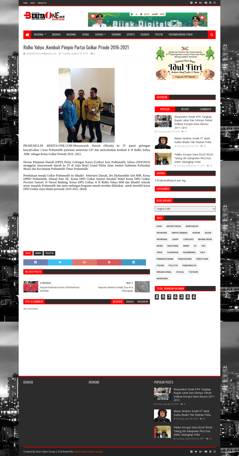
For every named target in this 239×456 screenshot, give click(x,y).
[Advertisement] (86, 221)
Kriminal (162, 239)
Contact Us (42, 2)
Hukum (196, 233)
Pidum (160, 265)
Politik (159, 34)
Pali (202, 252)
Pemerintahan (165, 259)
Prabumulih (189, 265)
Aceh (159, 226)
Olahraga (172, 252)
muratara (162, 278)
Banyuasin (192, 226)
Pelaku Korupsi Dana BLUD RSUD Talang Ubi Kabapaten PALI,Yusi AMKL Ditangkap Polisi (193, 158)
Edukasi (145, 34)
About (32, 2)
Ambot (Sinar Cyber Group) (88, 451)
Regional (39, 34)
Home (25, 2)
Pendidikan (185, 259)
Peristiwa (202, 259)
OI (195, 246)
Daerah (99, 34)
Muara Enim (205, 239)
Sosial (85, 34)
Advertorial (174, 226)
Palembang (189, 252)
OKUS (159, 252)
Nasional (71, 34)
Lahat (175, 239)
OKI (203, 246)
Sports (131, 34)
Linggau (188, 239)
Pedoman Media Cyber (181, 34)
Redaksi (56, 34)
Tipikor (193, 272)
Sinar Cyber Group (45, 451)
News (38, 253)
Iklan (208, 233)
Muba (160, 246)
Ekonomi (116, 34)
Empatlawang (180, 233)
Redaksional (164, 272)
